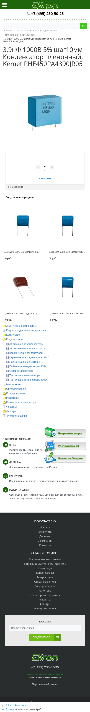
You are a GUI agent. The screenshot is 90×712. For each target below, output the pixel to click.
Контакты (45, 545)
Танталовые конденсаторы (25, 375)
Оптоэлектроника (16, 388)
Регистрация (21, 705)
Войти (9, 705)
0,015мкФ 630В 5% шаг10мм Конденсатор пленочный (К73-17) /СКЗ (40, 252)
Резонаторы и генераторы (21, 402)
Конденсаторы (14, 339)
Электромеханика (16, 415)
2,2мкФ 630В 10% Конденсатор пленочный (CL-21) (31, 313)
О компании (45, 540)
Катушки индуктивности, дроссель (26, 330)
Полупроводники (15, 393)
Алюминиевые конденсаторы (26, 344)
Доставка (44, 536)
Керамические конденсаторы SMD (29, 357)
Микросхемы (13, 384)
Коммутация (13, 334)
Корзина (10, 709)
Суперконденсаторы (21, 370)
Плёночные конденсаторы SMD (27, 366)
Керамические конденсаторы (26, 353)
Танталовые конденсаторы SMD (28, 379)
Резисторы (12, 397)
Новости (45, 527)
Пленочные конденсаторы (24, 361)
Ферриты (11, 406)
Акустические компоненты (21, 325)
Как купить (45, 531)
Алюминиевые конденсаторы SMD (29, 348)
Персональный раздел (45, 684)
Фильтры (11, 411)
